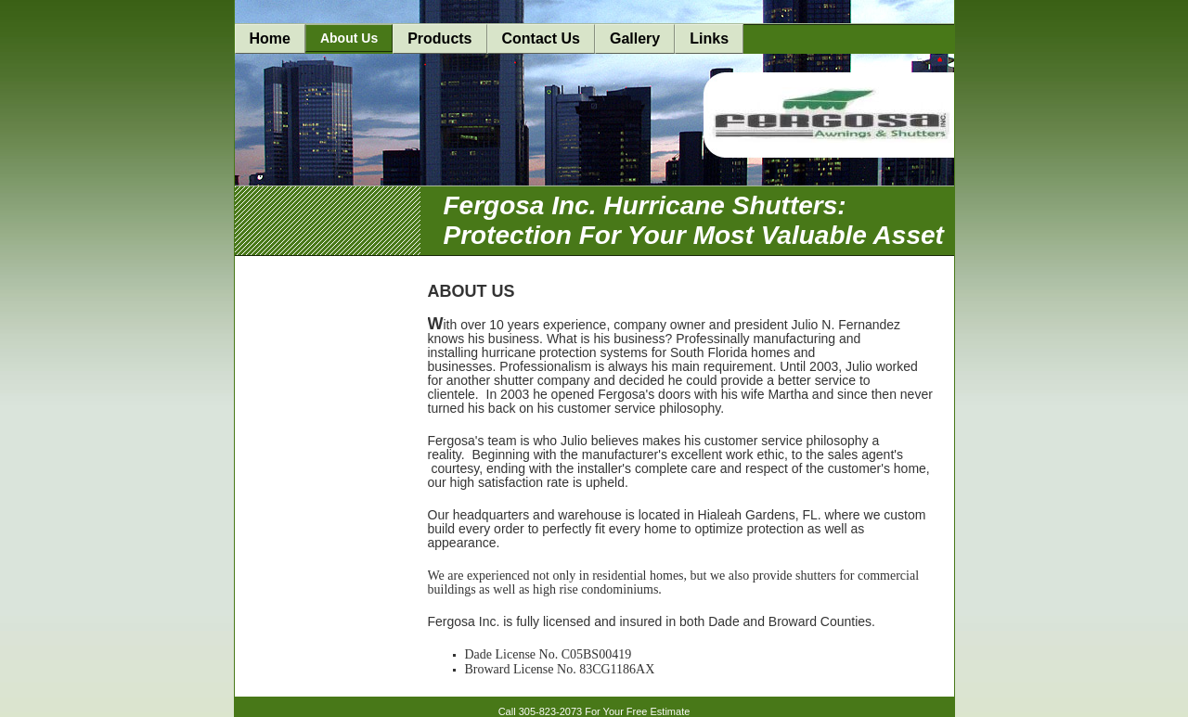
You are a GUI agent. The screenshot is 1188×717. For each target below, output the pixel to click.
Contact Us (541, 38)
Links (709, 38)
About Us (349, 38)
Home (270, 38)
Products (439, 38)
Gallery (635, 38)
